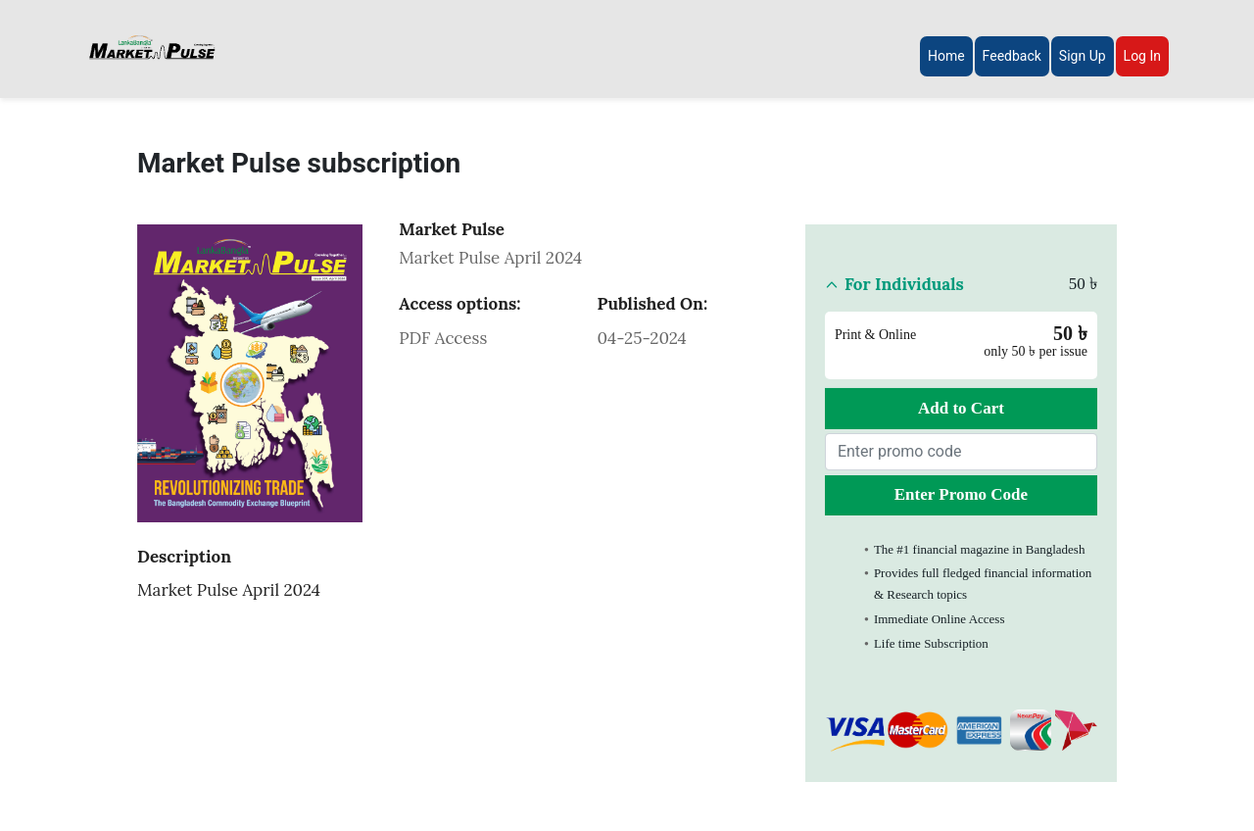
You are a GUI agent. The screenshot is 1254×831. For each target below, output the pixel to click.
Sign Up (1082, 56)
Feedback (1012, 56)
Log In (1142, 56)
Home (946, 56)
